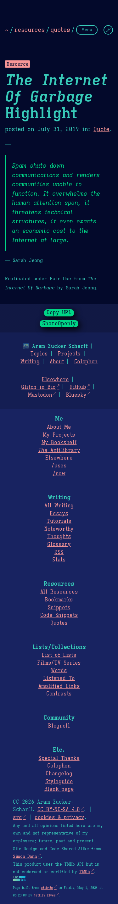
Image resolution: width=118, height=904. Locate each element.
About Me (59, 427)
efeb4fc (47, 888)
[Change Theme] (108, 30)
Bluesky (76, 395)
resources (29, 29)
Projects (69, 354)
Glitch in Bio (38, 387)
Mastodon (40, 395)
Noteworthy (59, 529)
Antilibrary (59, 450)
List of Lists (59, 655)
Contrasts (59, 694)
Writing (30, 362)
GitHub (78, 387)
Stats (58, 560)
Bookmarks (59, 600)
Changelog (59, 774)
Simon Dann (25, 856)
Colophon (86, 362)
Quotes (59, 623)
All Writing (59, 506)
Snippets (59, 608)
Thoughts (59, 536)
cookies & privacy (59, 817)
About (57, 362)
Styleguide (59, 781)
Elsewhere (55, 380)
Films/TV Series (59, 663)
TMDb (84, 871)
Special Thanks (58, 758)
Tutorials (59, 521)
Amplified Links (59, 686)
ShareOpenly (59, 324)
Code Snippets (59, 615)
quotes (60, 29)
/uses (58, 466)
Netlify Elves (44, 895)
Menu (86, 29)
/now (59, 474)
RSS (59, 552)
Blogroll (59, 726)
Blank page (59, 789)
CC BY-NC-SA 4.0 (58, 809)
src (17, 817)
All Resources (59, 592)
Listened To (59, 678)
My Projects (59, 435)
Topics (39, 354)
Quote (101, 129)
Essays (59, 514)
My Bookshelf (59, 442)
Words (59, 670)
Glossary (58, 544)
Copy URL (59, 313)
